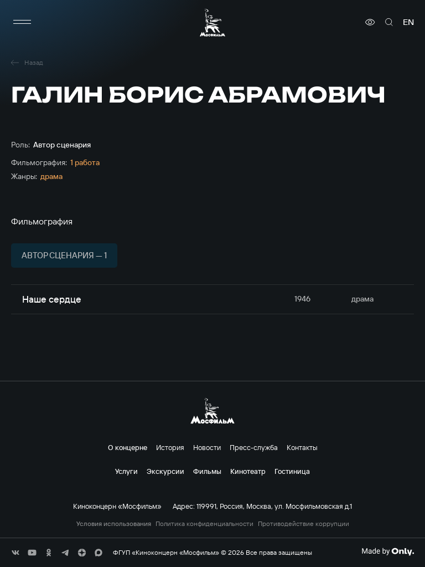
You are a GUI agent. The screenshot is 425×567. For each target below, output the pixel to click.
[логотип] (212, 22)
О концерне (127, 447)
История (170, 447)
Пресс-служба (254, 447)
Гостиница (292, 471)
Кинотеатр (248, 471)
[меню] (22, 22)
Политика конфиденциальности (204, 524)
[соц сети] (15, 552)
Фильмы (207, 471)
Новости (207, 447)
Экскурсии (165, 471)
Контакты (302, 447)
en (408, 22)
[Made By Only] (387, 551)
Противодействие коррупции (303, 524)
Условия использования (113, 524)
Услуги (126, 471)
